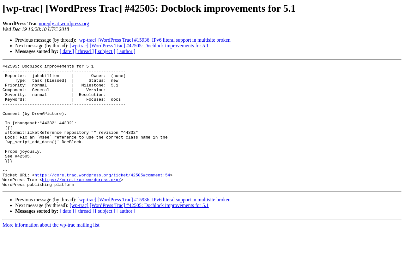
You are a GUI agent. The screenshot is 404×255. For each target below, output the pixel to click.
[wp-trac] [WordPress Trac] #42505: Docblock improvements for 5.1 (138, 45)
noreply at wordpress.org (64, 23)
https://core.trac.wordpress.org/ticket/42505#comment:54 (102, 197)
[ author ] (126, 51)
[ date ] (67, 51)
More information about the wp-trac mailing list (51, 249)
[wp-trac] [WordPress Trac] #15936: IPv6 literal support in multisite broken (153, 40)
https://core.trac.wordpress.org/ (81, 203)
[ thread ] (84, 51)
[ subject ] (105, 51)
